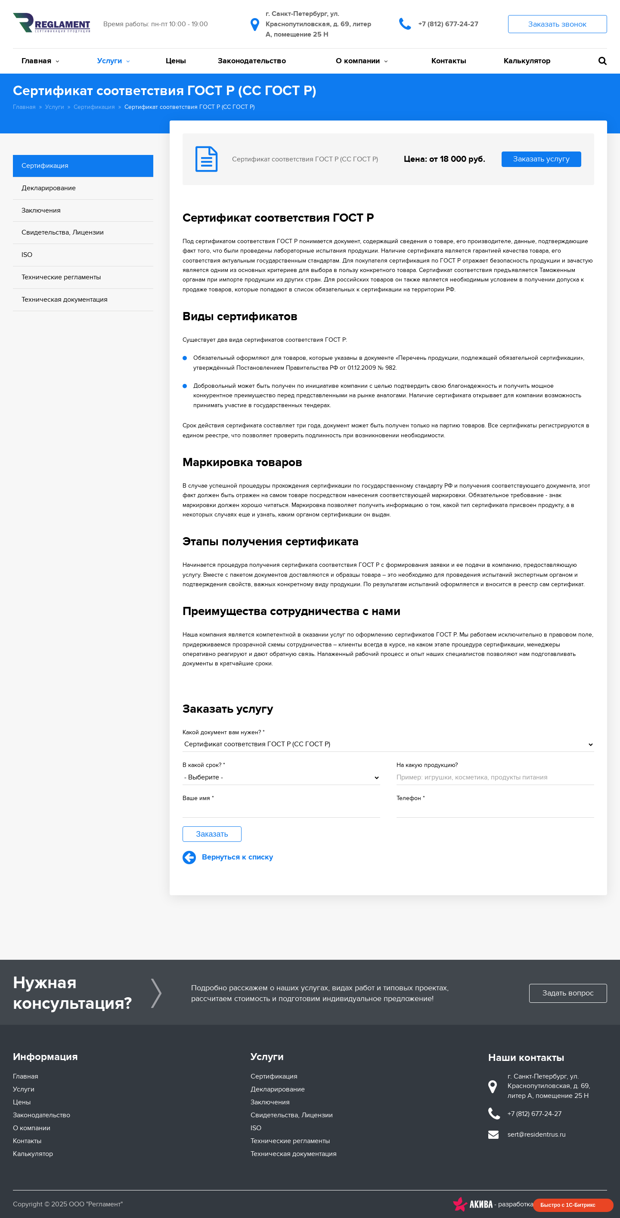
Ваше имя (198, 798)
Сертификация (94, 107)
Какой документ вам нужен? (224, 732)
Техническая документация (65, 299)
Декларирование (49, 188)
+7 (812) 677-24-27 (448, 24)
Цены (176, 61)
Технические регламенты (61, 277)
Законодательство (252, 61)
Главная (40, 61)
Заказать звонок (557, 24)
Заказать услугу (541, 159)
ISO (27, 254)
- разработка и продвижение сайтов (530, 1204)
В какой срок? (204, 765)
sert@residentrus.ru (537, 1134)
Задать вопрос (568, 993)
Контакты (448, 61)
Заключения (41, 210)
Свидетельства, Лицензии (63, 232)
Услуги (113, 61)
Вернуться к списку (228, 857)
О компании (362, 61)
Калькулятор (527, 61)
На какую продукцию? (427, 765)
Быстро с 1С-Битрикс (567, 1205)
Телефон (411, 798)
